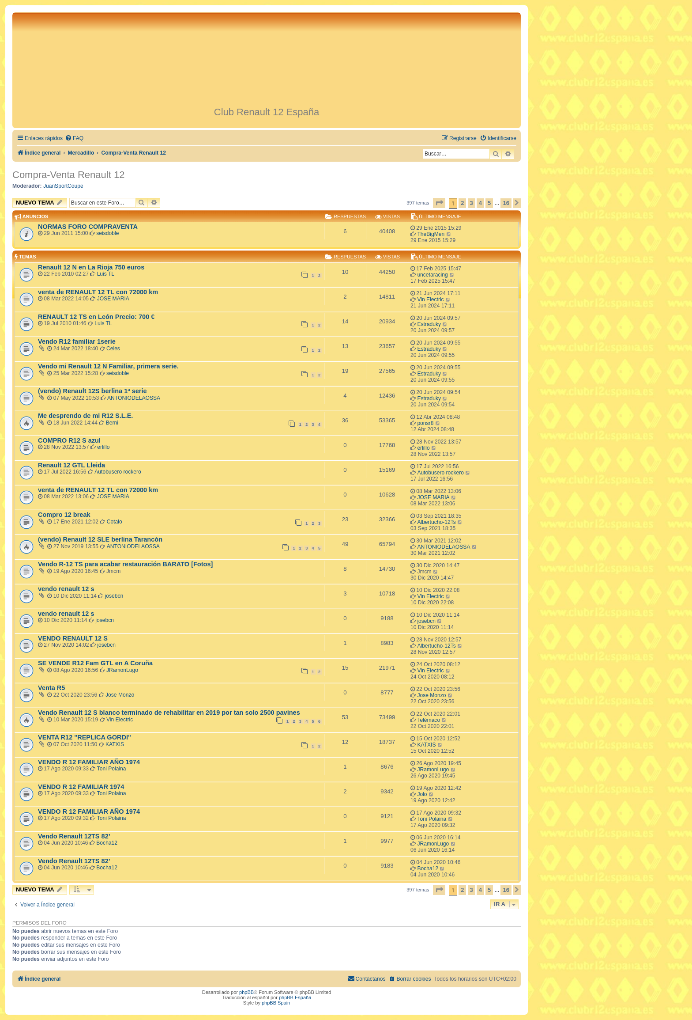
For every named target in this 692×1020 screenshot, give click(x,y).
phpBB (246, 992)
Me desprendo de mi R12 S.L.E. (85, 415)
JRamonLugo (122, 670)
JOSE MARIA (113, 299)
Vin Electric (430, 299)
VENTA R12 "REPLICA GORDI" (84, 737)
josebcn (114, 596)
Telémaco (428, 720)
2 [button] (462, 203)
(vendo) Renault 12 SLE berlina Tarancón (100, 539)
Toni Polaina (111, 769)
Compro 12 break (64, 514)
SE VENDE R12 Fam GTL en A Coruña (95, 663)
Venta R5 (51, 687)
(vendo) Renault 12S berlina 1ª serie (92, 390)
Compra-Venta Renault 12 (68, 174)
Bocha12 (106, 843)
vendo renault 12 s (66, 588)
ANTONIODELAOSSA (133, 398)
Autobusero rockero (117, 472)
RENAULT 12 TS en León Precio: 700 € (96, 316)
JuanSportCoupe (63, 186)
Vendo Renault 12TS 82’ (74, 836)
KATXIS (114, 744)
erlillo (103, 447)
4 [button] (480, 203)
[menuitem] (74, 138)
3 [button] (471, 203)
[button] (439, 203)
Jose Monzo (119, 695)
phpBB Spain (276, 1002)
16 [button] (506, 203)
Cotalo (114, 522)
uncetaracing (432, 275)
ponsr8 (425, 423)
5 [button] (489, 203)
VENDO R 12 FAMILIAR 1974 (81, 786)
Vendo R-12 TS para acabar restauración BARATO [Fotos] (125, 564)
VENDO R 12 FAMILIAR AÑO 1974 (89, 762)
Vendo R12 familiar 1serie (77, 341)
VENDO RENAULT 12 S (73, 638)
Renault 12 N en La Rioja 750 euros (91, 267)
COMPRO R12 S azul (69, 440)
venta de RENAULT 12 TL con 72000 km (98, 292)
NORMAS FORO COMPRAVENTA (88, 226)
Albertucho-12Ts (436, 522)
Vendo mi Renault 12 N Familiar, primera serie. (108, 366)
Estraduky (429, 324)
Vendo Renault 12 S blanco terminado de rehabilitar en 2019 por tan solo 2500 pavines (169, 712)
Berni (112, 423)
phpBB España (295, 997)
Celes (113, 348)
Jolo (422, 794)
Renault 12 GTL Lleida (71, 465)
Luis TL (105, 274)
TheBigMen (430, 234)
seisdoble (107, 233)
